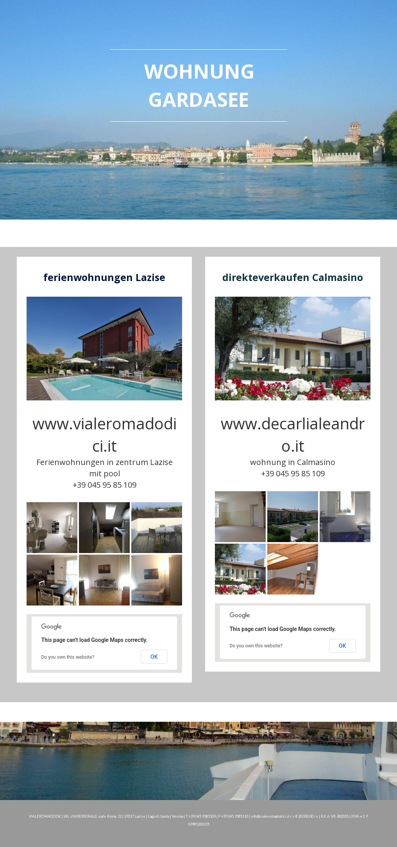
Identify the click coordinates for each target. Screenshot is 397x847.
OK (154, 657)
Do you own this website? (68, 657)
